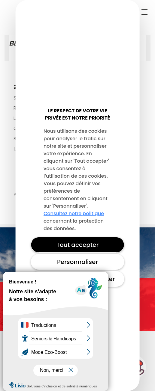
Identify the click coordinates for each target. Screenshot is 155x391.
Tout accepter (77, 245)
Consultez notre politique (74, 213)
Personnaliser (77, 262)
